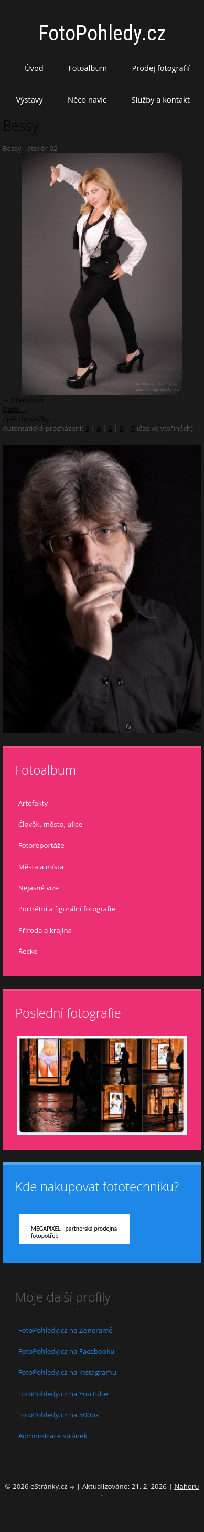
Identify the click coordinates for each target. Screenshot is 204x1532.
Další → (15, 409)
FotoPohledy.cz (102, 33)
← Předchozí (23, 399)
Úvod (34, 68)
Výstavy (29, 99)
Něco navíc (87, 99)
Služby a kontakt (161, 99)
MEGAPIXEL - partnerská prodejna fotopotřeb (74, 1232)
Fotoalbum (87, 68)
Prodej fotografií (161, 68)
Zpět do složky (26, 418)
